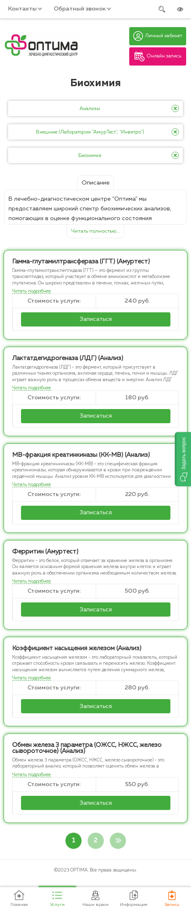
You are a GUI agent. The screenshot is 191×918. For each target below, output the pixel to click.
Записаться (96, 319)
